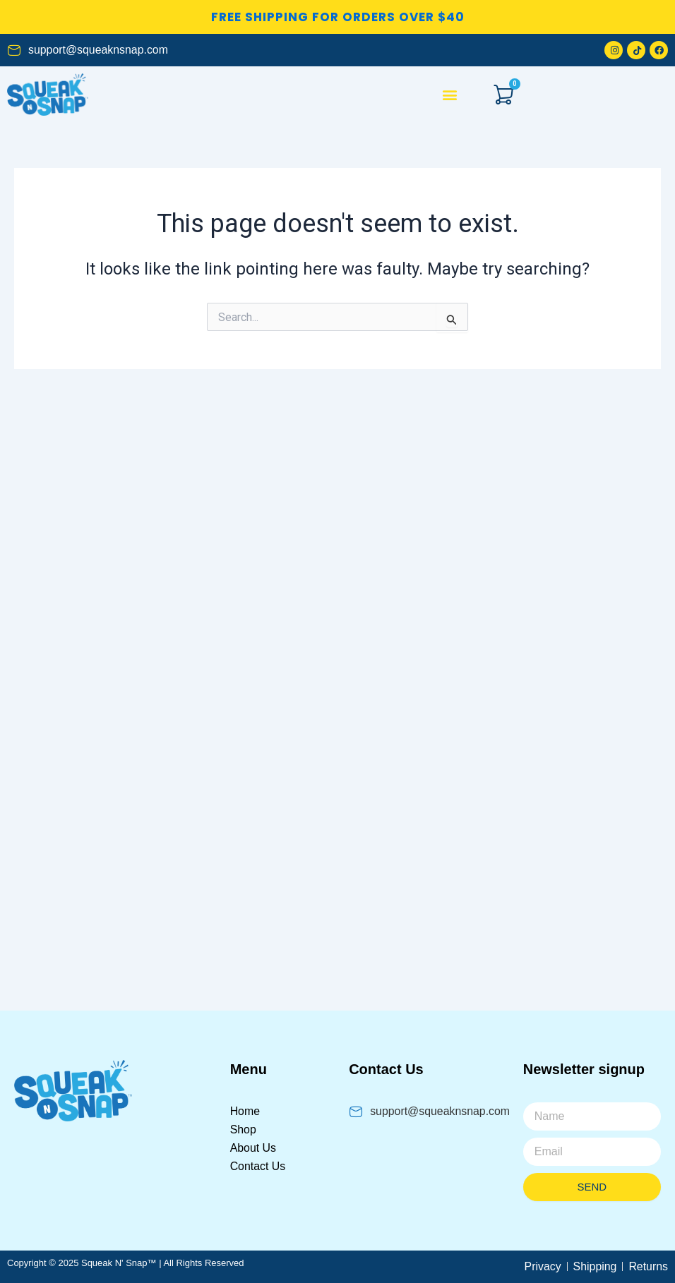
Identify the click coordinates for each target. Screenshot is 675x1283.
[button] (450, 95)
